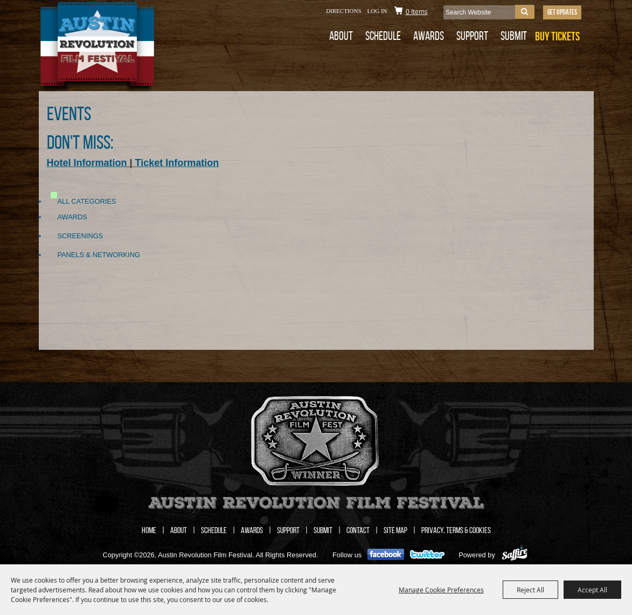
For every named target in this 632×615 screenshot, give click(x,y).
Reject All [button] (530, 589)
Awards (428, 35)
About (341, 35)
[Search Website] (479, 12)
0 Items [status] (417, 11)
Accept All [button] (592, 589)
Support (472, 35)
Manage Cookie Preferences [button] (441, 589)
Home (149, 530)
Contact (358, 530)
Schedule (383, 35)
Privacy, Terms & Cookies (456, 530)
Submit (514, 35)
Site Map (395, 530)
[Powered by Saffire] (515, 555)
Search (524, 12)
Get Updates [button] (562, 12)
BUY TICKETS (557, 36)
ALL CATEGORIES (87, 201)
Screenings (80, 236)
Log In (377, 11)
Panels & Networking (99, 255)
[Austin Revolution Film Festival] (121, 48)
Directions (343, 11)
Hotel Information (87, 162)
